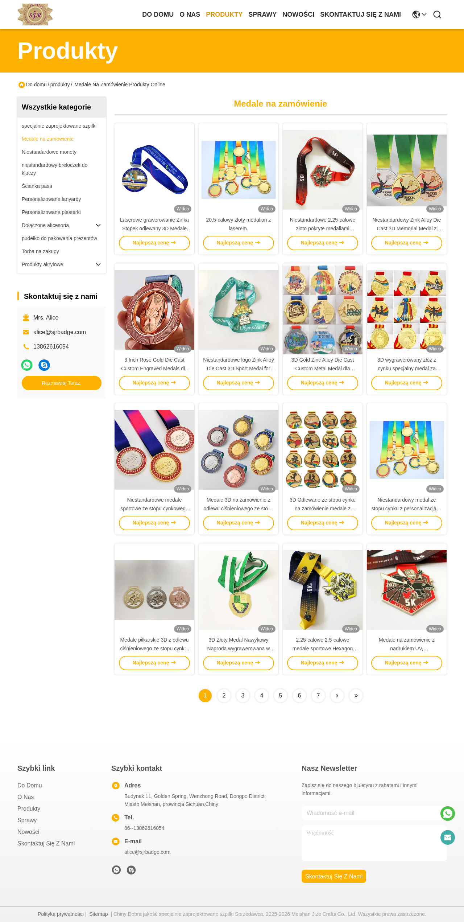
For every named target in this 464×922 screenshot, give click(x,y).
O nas (189, 14)
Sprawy (262, 14)
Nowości (298, 14)
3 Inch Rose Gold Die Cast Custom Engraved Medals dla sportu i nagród (154, 368)
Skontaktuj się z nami (360, 14)
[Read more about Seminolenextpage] (337, 695)
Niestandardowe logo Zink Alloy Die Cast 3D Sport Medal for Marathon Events (238, 368)
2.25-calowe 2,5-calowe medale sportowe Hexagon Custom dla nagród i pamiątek (322, 648)
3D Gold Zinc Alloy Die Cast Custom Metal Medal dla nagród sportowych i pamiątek (322, 368)
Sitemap (98, 914)
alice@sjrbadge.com (59, 332)
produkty (224, 14)
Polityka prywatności (61, 914)
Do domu (158, 14)
